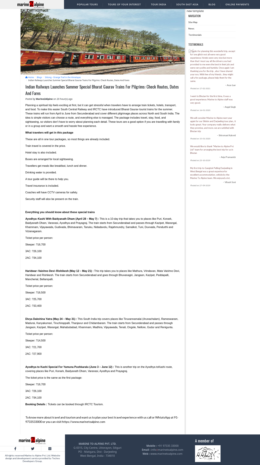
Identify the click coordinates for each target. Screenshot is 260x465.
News (191, 28)
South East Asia (187, 4)
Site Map (192, 22)
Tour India (158, 4)
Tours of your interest (124, 4)
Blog (211, 4)
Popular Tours (87, 4)
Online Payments (237, 4)
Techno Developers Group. (41, 460)
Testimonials (195, 34)
